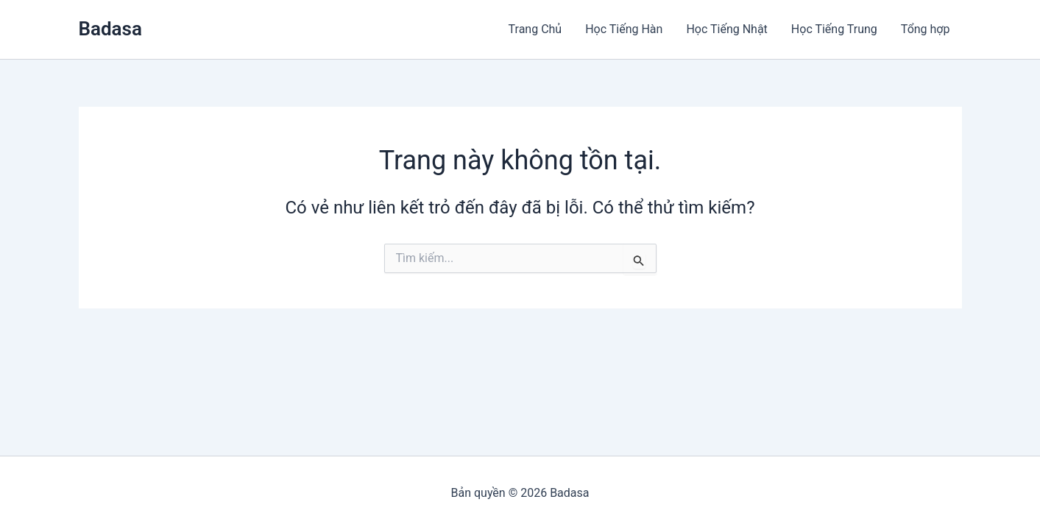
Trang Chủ (535, 29)
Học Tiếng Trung (834, 29)
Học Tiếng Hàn (623, 29)
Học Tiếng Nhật (726, 29)
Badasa (110, 29)
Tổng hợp (925, 29)
